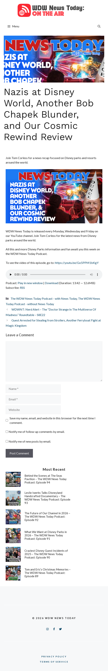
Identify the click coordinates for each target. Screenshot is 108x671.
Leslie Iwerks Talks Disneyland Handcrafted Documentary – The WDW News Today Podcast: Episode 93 (47, 497)
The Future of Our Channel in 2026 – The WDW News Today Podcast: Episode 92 (47, 516)
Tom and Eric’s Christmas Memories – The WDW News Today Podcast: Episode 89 (47, 573)
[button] (99, 26)
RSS (22, 287)
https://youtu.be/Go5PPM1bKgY (77, 262)
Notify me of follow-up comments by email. (37, 431)
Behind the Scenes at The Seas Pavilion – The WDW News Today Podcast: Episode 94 (45, 479)
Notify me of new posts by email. (30, 441)
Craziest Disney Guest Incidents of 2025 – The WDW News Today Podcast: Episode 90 (46, 554)
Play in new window (30, 283)
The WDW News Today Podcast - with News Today (44, 298)
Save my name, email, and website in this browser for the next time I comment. (52, 420)
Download (51, 283)
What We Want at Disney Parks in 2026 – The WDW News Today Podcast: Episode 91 (45, 535)
